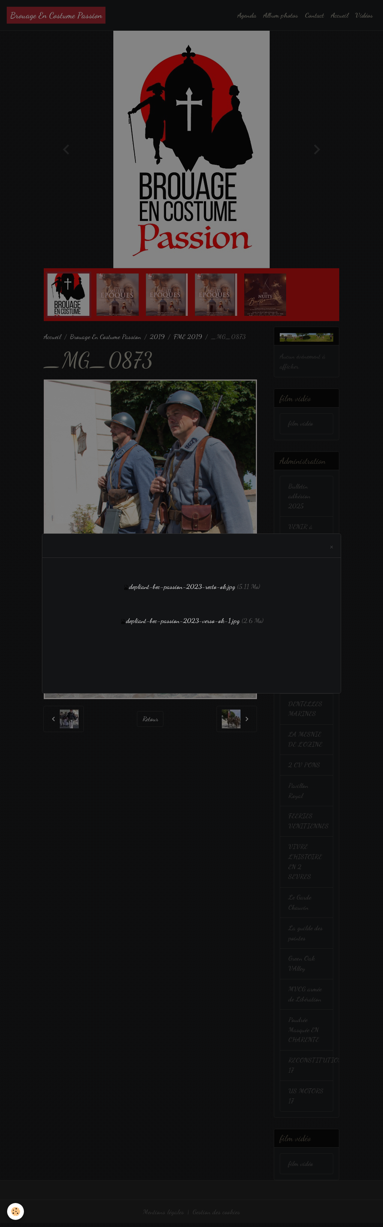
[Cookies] (15, 1211)
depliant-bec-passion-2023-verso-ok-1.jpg (183, 620)
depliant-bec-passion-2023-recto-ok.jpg (182, 587)
